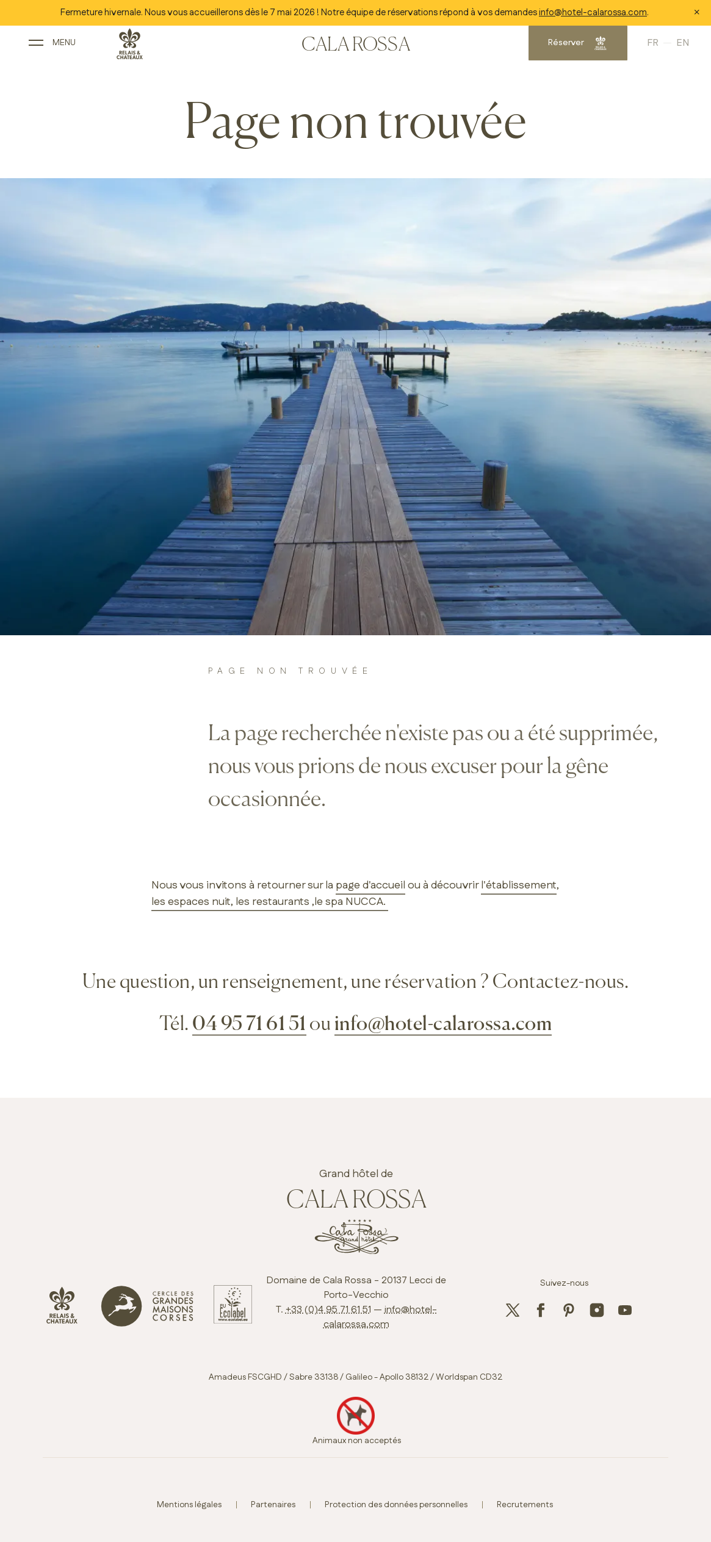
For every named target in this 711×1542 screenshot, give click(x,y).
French (640, 47)
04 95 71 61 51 (249, 1024)
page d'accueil (370, 885)
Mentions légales (189, 1505)
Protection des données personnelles (396, 1505)
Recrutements (525, 1505)
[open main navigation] (69, 47)
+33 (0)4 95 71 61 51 (328, 1310)
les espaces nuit (191, 902)
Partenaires (273, 1505)
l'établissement (519, 885)
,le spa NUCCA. (348, 902)
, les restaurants (270, 902)
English (661, 47)
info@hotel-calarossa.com (593, 12)
